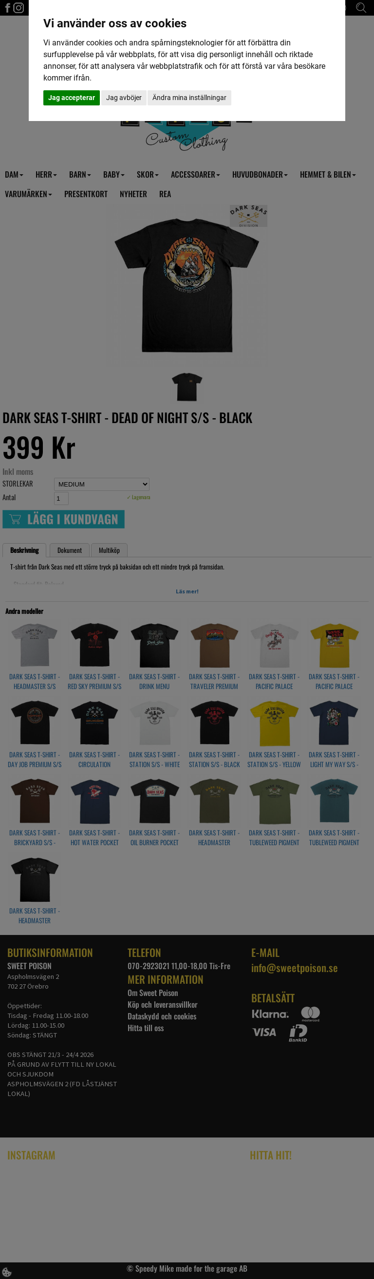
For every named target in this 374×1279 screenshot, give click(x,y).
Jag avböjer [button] (124, 98)
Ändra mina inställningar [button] (189, 98)
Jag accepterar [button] (71, 98)
